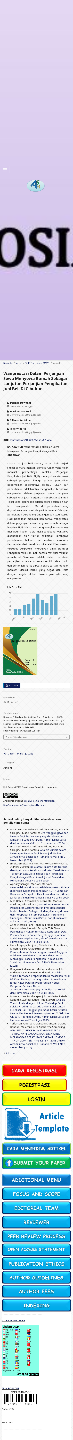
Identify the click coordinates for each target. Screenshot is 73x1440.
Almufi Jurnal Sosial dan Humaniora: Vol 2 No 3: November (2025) (37, 962)
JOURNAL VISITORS (13, 1320)
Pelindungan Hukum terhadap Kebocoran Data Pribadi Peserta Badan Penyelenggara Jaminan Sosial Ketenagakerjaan (38, 935)
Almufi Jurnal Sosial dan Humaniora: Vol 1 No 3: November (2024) (38, 841)
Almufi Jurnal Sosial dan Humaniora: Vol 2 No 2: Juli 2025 (37, 878)
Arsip (18, 363)
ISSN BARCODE (10, 1388)
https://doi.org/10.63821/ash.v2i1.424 (31, 440)
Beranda (7, 363)
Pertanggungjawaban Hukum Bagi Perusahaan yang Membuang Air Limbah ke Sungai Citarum (39, 836)
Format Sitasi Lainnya (16, 737)
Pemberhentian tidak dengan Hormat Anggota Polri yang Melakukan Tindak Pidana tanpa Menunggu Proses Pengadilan (38, 955)
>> (13, 1053)
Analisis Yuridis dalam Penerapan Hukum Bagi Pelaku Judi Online (38, 851)
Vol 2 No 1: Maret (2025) (37, 363)
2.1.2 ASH (13, 685)
